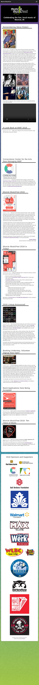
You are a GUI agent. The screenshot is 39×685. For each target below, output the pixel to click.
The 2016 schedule (17, 327)
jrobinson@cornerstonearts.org (15, 186)
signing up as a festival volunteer (21, 381)
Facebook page (28, 442)
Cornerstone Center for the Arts (9, 181)
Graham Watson (32, 239)
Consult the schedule (10, 279)
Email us (23, 638)
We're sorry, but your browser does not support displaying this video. (19, 113)
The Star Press (11, 297)
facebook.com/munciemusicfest (11, 237)
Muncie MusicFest (6, 1)
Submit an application (31, 410)
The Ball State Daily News (22, 297)
